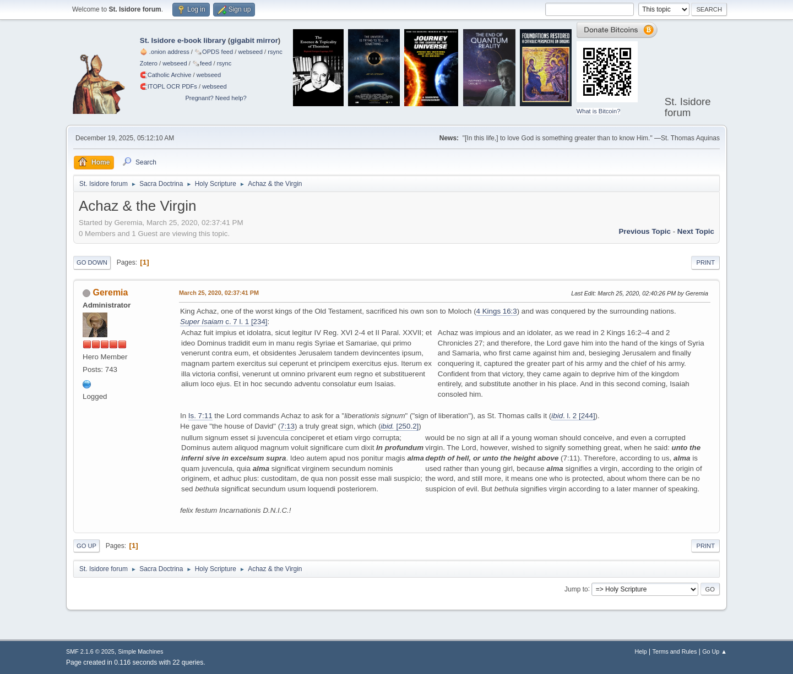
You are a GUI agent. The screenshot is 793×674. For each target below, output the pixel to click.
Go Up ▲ (714, 651)
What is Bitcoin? (599, 111)
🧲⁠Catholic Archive (166, 75)
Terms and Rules (675, 651)
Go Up (86, 546)
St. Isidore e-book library (183, 40)
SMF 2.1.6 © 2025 (90, 651)
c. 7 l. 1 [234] (224, 321)
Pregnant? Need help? (215, 98)
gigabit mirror (254, 40)
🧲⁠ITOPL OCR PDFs (168, 86)
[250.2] (400, 426)
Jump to (576, 589)
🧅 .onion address (164, 51)
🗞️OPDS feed (213, 51)
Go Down (92, 262)
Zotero (148, 63)
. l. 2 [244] (573, 416)
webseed (250, 51)
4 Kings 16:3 (496, 311)
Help (641, 651)
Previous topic (644, 231)
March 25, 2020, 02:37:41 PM (219, 292)
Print (705, 262)
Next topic (695, 231)
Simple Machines (140, 651)
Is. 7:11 (200, 416)
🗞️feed (202, 63)
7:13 (287, 426)
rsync (275, 51)
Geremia (110, 292)
